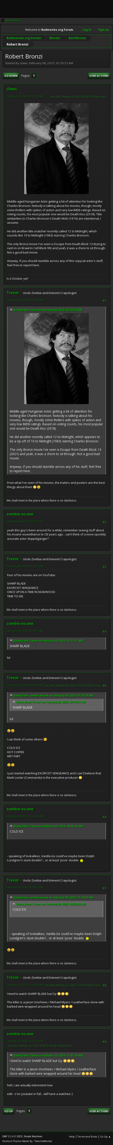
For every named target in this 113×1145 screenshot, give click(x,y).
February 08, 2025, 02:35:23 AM (25, 95)
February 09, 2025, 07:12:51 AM (25, 565)
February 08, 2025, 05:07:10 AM (25, 520)
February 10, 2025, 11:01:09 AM (25, 984)
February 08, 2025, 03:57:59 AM (25, 299)
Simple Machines (33, 1135)
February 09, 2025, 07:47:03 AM (25, 630)
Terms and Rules (87, 1135)
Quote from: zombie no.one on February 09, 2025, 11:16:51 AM (53, 897)
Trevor (13, 291)
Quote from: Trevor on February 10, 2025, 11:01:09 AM (48, 1055)
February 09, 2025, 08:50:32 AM (25, 684)
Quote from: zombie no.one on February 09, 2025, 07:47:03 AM (53, 695)
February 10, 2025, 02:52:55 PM (25, 1040)
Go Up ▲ (105, 1135)
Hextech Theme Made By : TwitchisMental (27, 1140)
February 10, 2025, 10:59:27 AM (25, 886)
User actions (99, 75)
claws (12, 88)
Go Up (8, 1110)
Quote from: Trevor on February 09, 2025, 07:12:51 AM (48, 640)
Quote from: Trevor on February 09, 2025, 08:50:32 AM (48, 825)
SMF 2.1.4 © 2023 (12, 1135)
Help (72, 1135)
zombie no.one (20, 513)
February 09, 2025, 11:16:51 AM (25, 815)
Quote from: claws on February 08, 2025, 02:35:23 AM (47, 309)
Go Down (10, 75)
